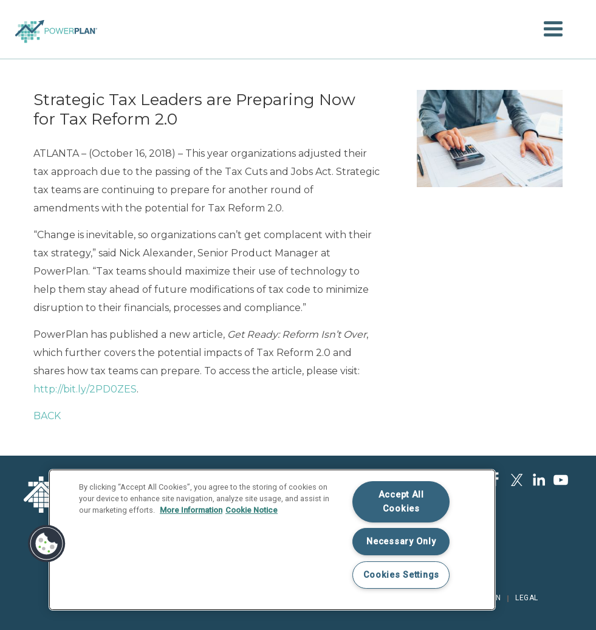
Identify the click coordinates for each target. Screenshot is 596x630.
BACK (47, 416)
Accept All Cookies (401, 502)
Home (56, 20)
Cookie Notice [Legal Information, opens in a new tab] (251, 510)
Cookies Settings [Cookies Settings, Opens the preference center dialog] (401, 575)
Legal (526, 598)
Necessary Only (401, 541)
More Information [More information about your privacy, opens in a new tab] (191, 510)
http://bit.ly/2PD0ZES (85, 389)
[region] (272, 540)
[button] (553, 29)
